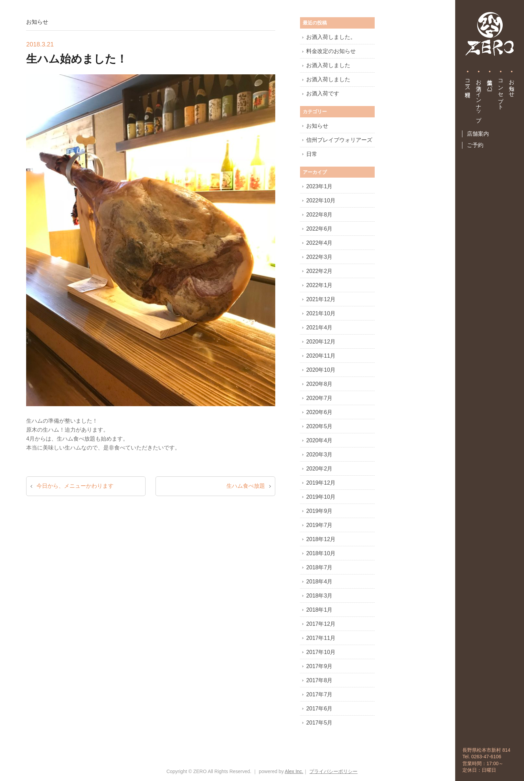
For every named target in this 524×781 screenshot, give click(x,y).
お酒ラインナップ (479, 97)
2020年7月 (319, 398)
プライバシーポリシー (333, 771)
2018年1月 (319, 610)
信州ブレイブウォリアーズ (339, 140)
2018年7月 (319, 567)
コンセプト (501, 91)
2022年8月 (319, 215)
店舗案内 (478, 134)
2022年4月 (319, 243)
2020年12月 (320, 342)
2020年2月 (319, 469)
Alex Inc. (294, 771)
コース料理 (468, 82)
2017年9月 (319, 666)
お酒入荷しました (328, 65)
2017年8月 (319, 680)
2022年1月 (319, 285)
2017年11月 (320, 638)
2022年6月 (319, 229)
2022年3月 (319, 257)
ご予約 (475, 145)
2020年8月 (319, 384)
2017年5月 (319, 723)
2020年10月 (320, 370)
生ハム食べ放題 (245, 486)
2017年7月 (319, 694)
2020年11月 (320, 356)
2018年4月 (319, 581)
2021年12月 (320, 299)
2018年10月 (320, 553)
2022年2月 (319, 271)
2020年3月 (319, 454)
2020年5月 (319, 426)
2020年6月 (319, 412)
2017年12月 (320, 624)
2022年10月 (320, 200)
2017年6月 (319, 708)
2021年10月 (320, 313)
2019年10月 (320, 497)
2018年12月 (320, 539)
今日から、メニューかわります (75, 486)
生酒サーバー (490, 82)
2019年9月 (319, 511)
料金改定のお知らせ (331, 51)
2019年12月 (320, 483)
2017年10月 (320, 652)
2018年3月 (319, 596)
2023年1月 (319, 186)
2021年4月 (319, 327)
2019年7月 (319, 525)
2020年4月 (319, 440)
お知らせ (512, 85)
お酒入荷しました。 (331, 37)
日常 (311, 154)
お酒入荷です (322, 93)
